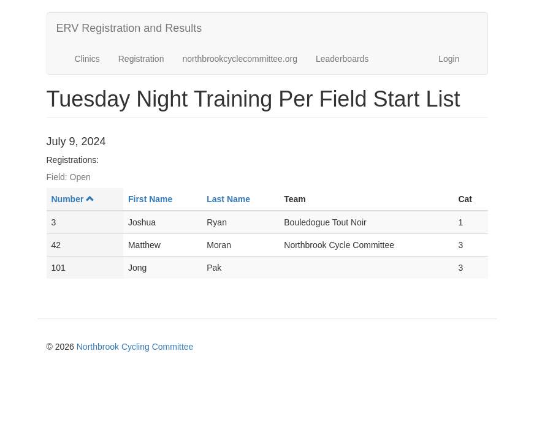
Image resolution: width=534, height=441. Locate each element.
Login (448, 59)
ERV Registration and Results (129, 28)
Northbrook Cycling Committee (135, 347)
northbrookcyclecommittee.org (239, 59)
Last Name (228, 199)
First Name (150, 199)
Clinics (87, 59)
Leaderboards (342, 59)
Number (72, 199)
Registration (141, 59)
